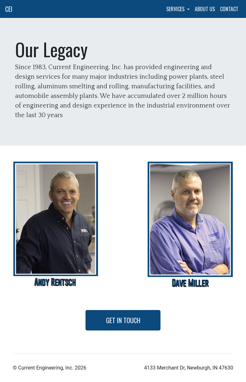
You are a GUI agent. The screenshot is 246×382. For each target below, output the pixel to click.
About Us (205, 9)
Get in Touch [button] (123, 320)
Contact (229, 9)
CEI (8, 9)
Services (176, 9)
